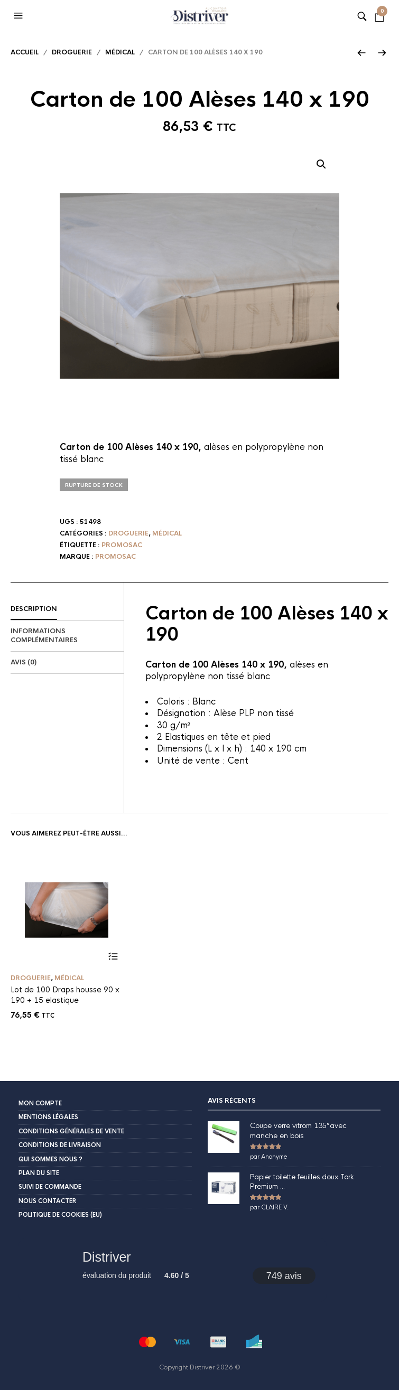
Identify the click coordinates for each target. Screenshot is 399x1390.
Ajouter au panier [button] (113, 956)
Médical (120, 52)
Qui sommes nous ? (50, 1159)
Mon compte (40, 1103)
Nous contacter (47, 1201)
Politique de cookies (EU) (60, 1214)
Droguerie (72, 52)
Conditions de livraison (59, 1145)
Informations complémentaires (44, 635)
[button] (19, 16)
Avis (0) (23, 662)
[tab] (67, 609)
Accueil (25, 52)
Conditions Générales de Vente (71, 1131)
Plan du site (38, 1173)
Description (34, 609)
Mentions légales (48, 1117)
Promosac (121, 545)
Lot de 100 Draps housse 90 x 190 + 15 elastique (65, 995)
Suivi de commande (49, 1186)
